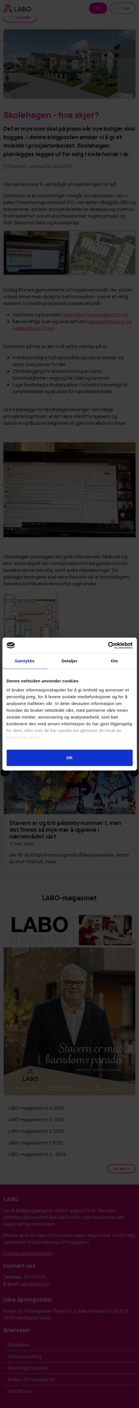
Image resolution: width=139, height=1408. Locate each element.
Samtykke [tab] (25, 660)
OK (69, 757)
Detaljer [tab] (70, 660)
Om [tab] (114, 660)
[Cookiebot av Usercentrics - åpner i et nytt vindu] (108, 645)
